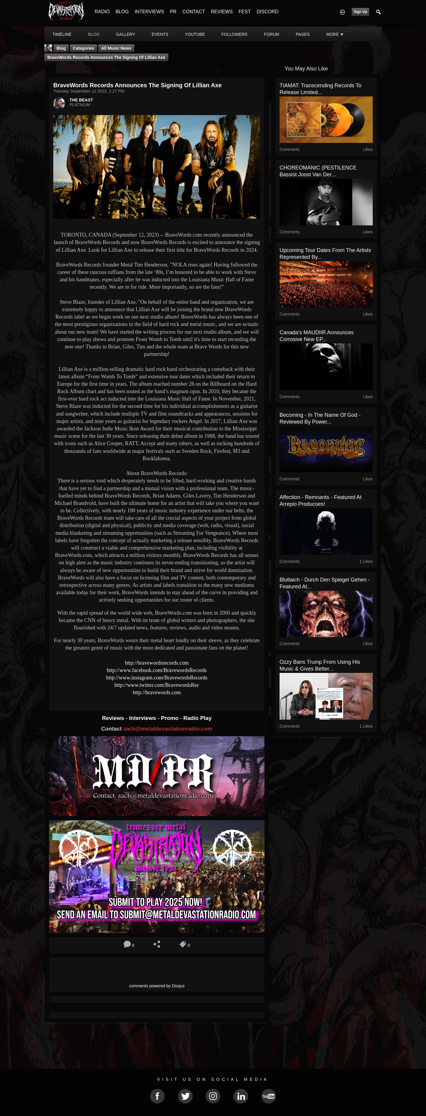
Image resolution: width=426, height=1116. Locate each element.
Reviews (114, 718)
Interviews (143, 718)
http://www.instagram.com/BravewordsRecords (157, 678)
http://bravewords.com (157, 692)
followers (235, 34)
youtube (195, 34)
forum (271, 34)
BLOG (122, 11)
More (335, 34)
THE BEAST (81, 100)
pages (303, 34)
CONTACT (194, 11)
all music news (116, 48)
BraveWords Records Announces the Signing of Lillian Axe (106, 57)
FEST (245, 11)
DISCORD (267, 11)
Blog (61, 48)
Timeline (62, 34)
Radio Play (197, 718)
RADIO (102, 11)
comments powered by (157, 985)
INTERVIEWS (149, 11)
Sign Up (360, 12)
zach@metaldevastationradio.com (167, 729)
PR (173, 11)
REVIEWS (222, 11)
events (160, 34)
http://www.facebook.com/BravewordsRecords (157, 670)
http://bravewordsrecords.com (156, 663)
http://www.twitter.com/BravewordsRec (156, 685)
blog (94, 34)
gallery (125, 34)
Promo (170, 718)
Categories (83, 48)
